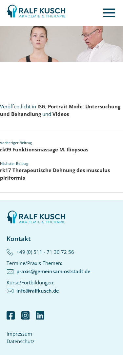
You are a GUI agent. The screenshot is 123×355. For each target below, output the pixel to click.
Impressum (19, 333)
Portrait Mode (65, 106)
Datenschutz (20, 341)
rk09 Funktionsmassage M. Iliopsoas (44, 149)
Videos (60, 114)
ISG (41, 106)
